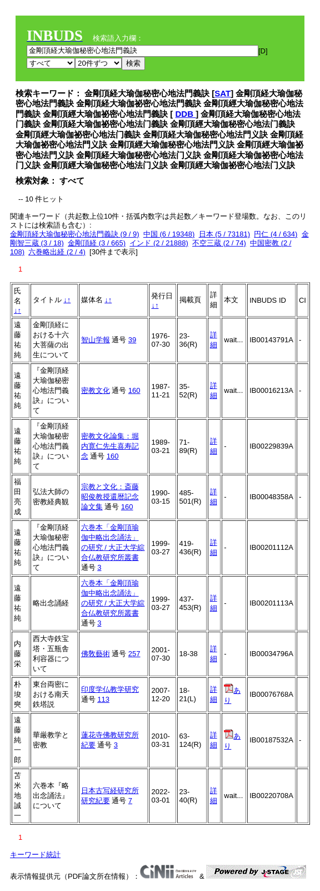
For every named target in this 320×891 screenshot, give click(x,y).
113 (103, 699)
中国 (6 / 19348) (169, 234)
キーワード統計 (35, 854)
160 (134, 390)
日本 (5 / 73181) (225, 234)
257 (134, 653)
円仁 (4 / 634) (275, 234)
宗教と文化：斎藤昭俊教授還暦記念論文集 (110, 497)
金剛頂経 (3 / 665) (97, 243)
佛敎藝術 (95, 653)
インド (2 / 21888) (158, 243)
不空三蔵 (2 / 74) (219, 243)
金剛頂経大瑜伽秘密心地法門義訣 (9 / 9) (74, 234)
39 (132, 340)
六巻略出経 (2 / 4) (57, 252)
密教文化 (95, 390)
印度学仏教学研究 (110, 689)
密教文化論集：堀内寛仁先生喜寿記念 (110, 446)
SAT (222, 93)
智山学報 (95, 340)
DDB (186, 114)
